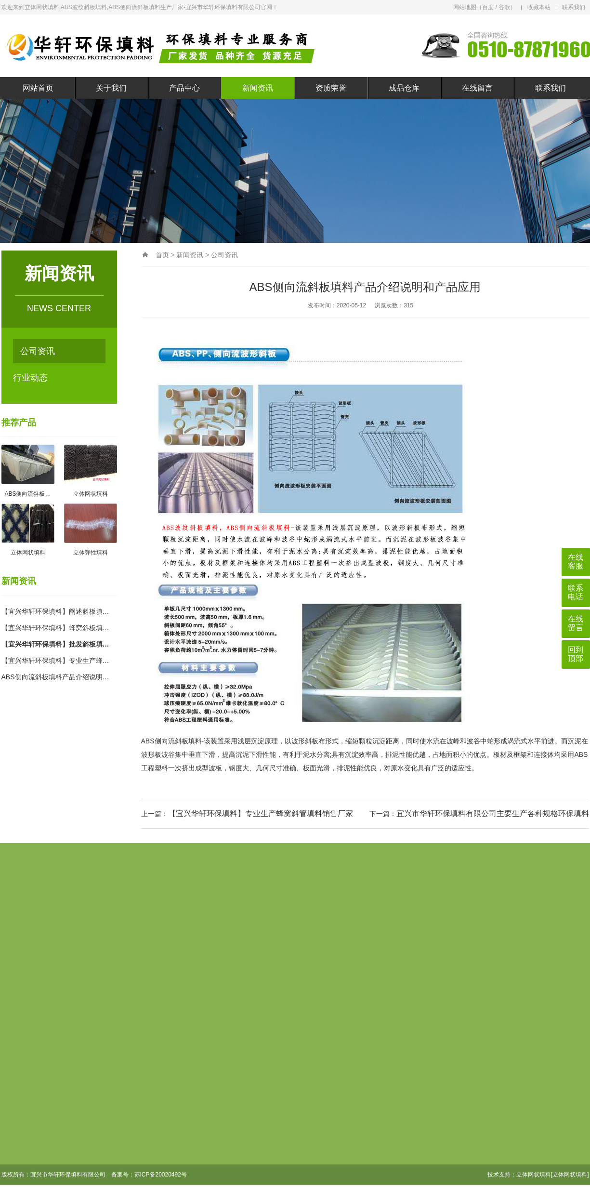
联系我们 (573, 7)
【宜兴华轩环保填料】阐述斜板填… (55, 611)
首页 (162, 255)
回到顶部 (575, 654)
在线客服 (575, 561)
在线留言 (477, 88)
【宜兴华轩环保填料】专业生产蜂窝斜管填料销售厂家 (260, 813)
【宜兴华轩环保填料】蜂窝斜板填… (55, 628)
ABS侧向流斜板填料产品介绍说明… (55, 677)
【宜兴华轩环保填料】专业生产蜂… (55, 660)
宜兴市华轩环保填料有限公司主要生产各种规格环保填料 (492, 813)
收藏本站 (539, 7)
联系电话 (575, 592)
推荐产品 (18, 422)
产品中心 (184, 88)
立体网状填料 (533, 1174)
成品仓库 (404, 88)
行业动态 (30, 378)
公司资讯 (37, 351)
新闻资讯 (257, 88)
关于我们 (111, 88)
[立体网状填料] (570, 1174)
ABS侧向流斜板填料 (171, 741)
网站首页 (38, 88)
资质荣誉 (330, 88)
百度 (488, 7)
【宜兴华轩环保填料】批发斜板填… (55, 644)
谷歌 (504, 7)
